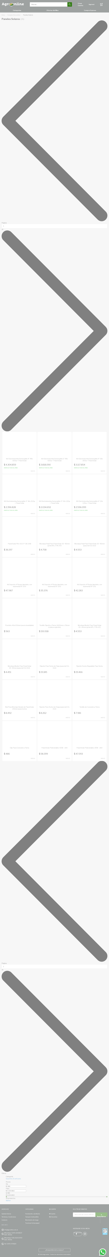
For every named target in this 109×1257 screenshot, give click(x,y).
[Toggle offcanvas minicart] (101, 4)
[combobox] (51, 4)
